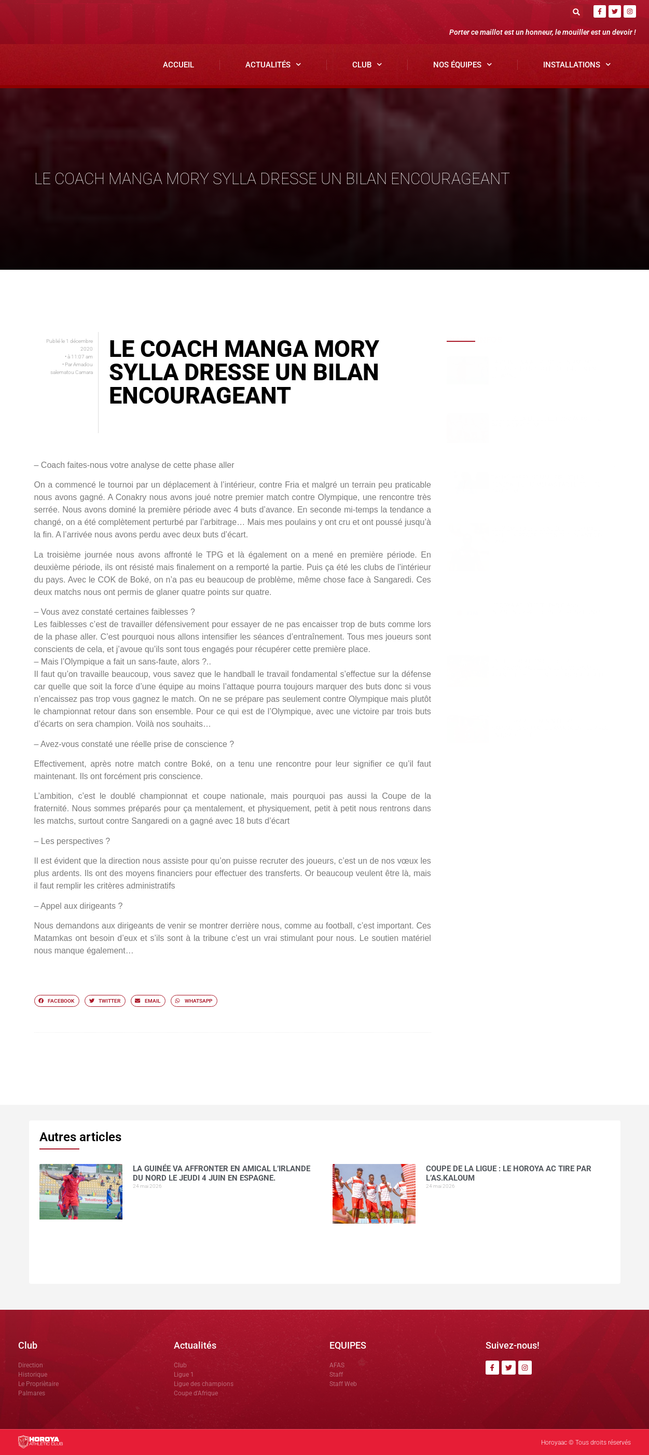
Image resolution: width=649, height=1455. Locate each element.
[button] (576, 11)
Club (367, 65)
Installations (577, 65)
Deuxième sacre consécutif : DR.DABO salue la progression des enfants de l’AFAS (547, 535)
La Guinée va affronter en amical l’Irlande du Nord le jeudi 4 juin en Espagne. (543, 369)
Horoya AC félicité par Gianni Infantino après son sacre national (546, 609)
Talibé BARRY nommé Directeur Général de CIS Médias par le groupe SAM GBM (546, 484)
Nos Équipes (462, 65)
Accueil (178, 65)
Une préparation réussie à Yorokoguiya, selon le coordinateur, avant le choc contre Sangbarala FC (548, 668)
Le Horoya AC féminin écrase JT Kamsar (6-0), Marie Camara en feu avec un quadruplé (550, 728)
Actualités (273, 65)
